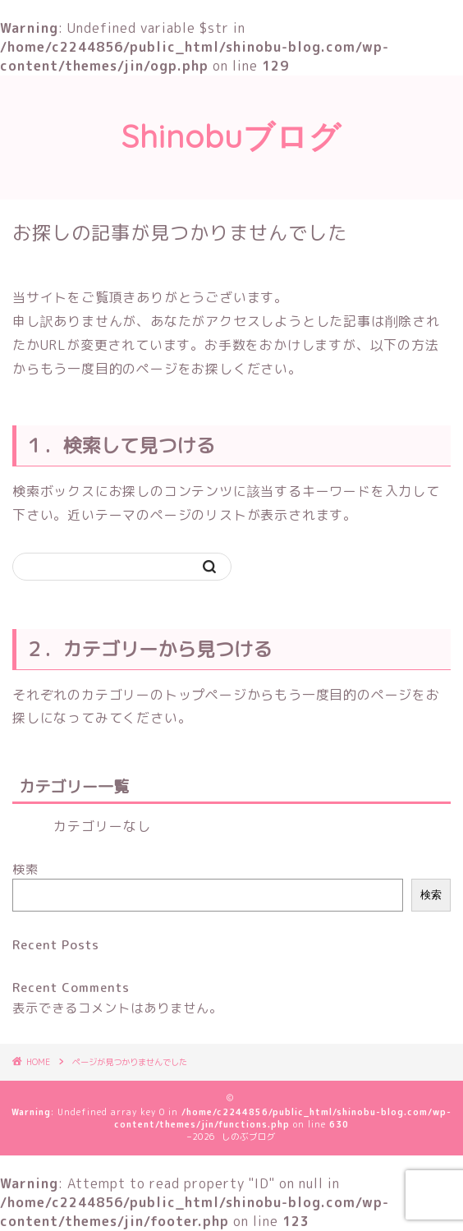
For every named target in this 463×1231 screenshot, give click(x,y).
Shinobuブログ (231, 136)
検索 (25, 869)
